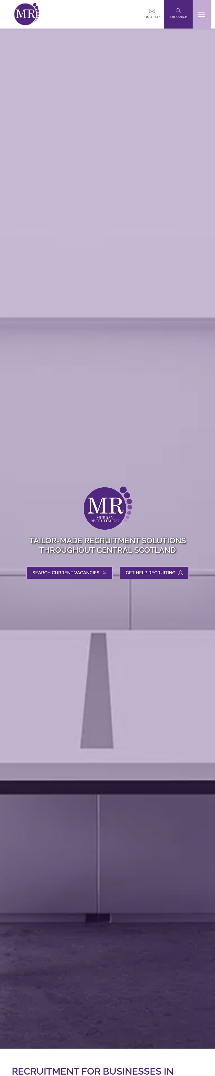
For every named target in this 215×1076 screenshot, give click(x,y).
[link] (26, 14)
